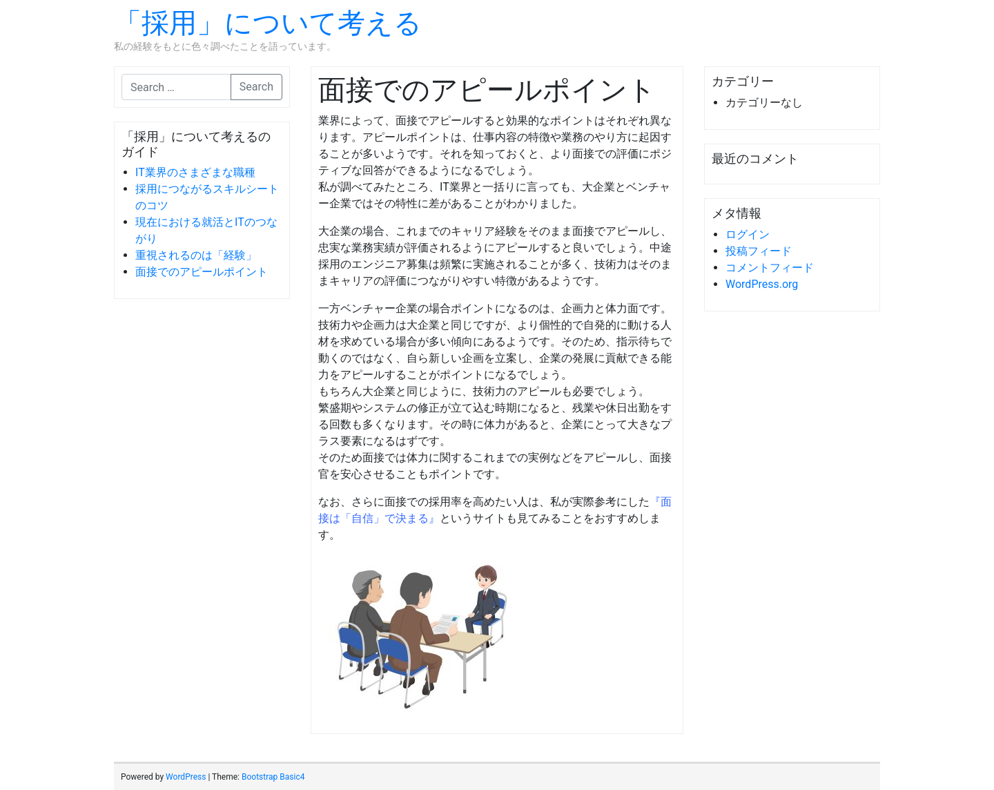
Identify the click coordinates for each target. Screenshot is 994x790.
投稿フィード (758, 251)
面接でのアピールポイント (201, 271)
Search (256, 86)
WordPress (186, 777)
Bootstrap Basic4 (273, 777)
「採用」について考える (268, 23)
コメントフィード (769, 267)
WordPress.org (761, 284)
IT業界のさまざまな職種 (195, 172)
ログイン (747, 234)
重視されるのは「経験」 (196, 255)
